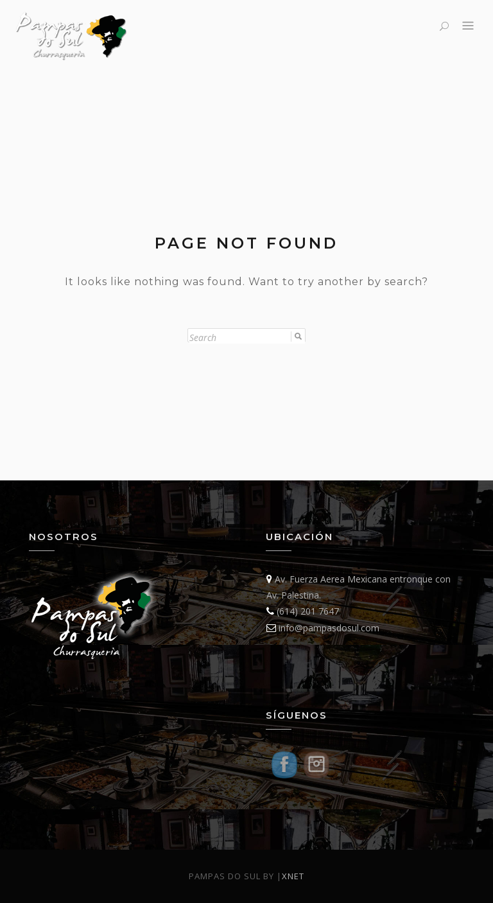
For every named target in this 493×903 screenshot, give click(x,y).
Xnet (293, 876)
